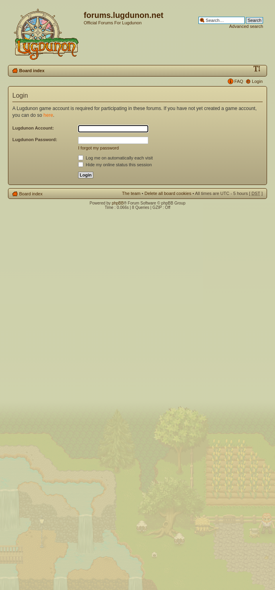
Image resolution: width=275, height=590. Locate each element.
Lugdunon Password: (34, 139)
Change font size (257, 69)
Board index (32, 70)
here (48, 115)
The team (131, 193)
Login (257, 81)
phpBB (118, 203)
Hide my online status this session (115, 164)
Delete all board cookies (167, 193)
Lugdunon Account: (33, 128)
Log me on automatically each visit (115, 157)
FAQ (238, 81)
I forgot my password (98, 148)
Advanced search (246, 26)
